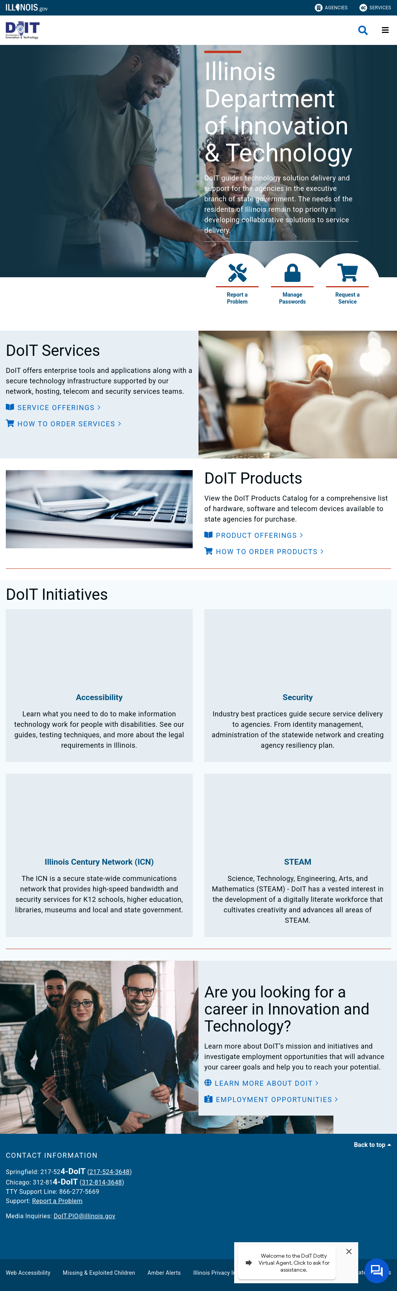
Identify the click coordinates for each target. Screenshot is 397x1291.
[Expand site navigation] (385, 30)
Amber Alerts (164, 1273)
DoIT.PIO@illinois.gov (84, 1216)
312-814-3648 (102, 1182)
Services (375, 8)
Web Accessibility (28, 1273)
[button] (53, 407)
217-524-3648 (109, 1172)
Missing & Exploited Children (99, 1273)
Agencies (331, 8)
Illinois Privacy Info (217, 1273)
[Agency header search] (363, 30)
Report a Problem (57, 1201)
